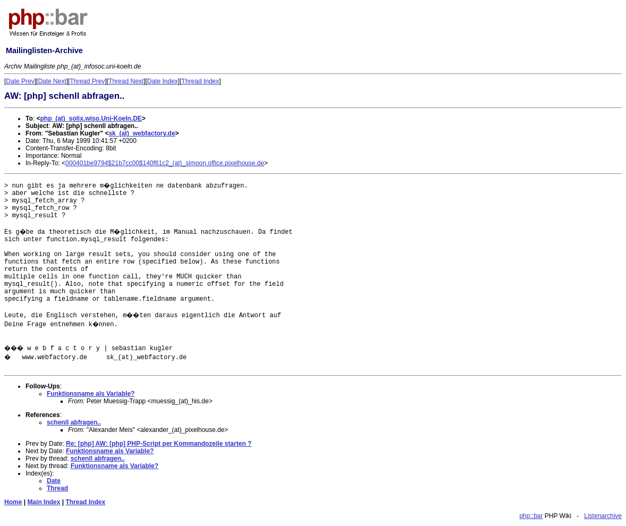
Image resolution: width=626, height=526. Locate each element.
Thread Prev (87, 81)
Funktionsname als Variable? (90, 393)
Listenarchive (603, 516)
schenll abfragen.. (74, 422)
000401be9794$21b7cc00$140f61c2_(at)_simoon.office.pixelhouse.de (164, 163)
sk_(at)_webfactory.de (141, 133)
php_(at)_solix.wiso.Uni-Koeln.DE (90, 118)
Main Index (43, 502)
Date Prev (20, 81)
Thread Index (200, 81)
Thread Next (125, 81)
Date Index (162, 81)
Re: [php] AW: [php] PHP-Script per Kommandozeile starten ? (158, 443)
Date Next (52, 81)
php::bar (531, 516)
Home (13, 502)
